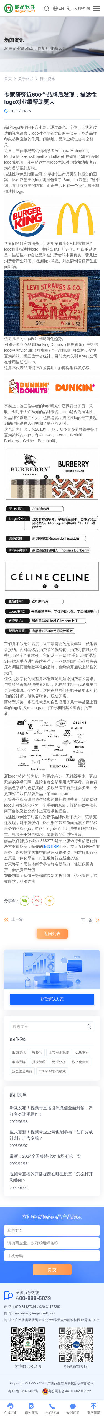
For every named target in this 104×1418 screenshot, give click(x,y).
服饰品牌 (19, 1062)
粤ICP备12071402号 (23, 1391)
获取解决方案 (52, 999)
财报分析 (58, 1062)
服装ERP (51, 846)
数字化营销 (80, 1062)
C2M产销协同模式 (52, 1071)
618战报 (81, 1052)
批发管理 (38, 1062)
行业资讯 (47, 78)
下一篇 (87, 920)
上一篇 (17, 919)
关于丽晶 (26, 78)
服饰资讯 (19, 1052)
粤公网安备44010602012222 (66, 1391)
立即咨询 (82, 8)
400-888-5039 (33, 1298)
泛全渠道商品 (22, 1071)
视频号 (37, 1052)
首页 (8, 78)
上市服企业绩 (59, 1052)
